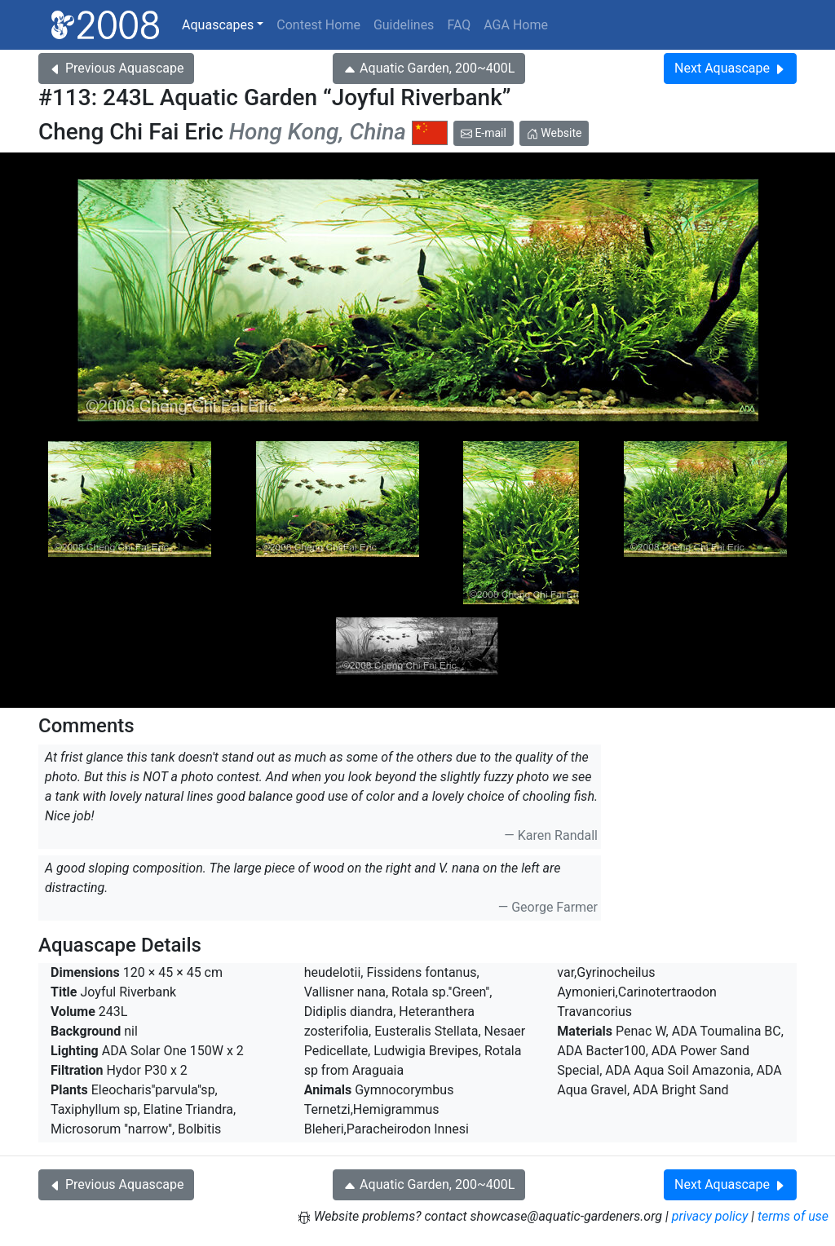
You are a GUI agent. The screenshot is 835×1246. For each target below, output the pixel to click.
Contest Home (318, 25)
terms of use (793, 1216)
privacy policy (710, 1216)
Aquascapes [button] (218, 25)
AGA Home (516, 25)
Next (730, 68)
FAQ (459, 25)
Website (554, 132)
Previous (116, 68)
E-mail (483, 132)
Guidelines (403, 25)
